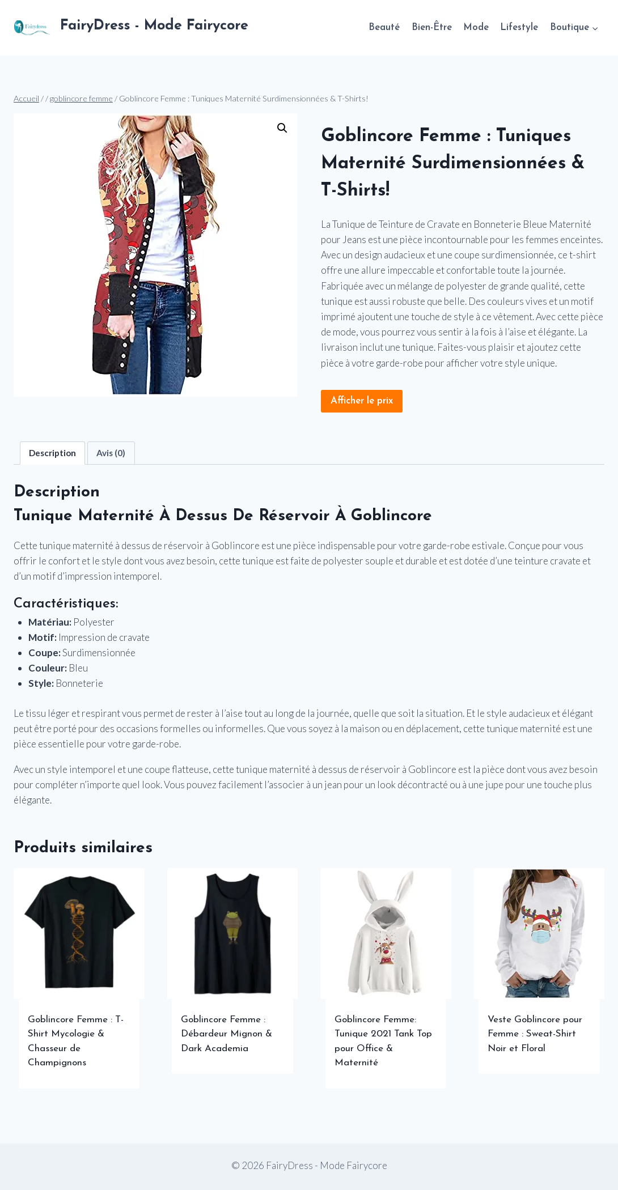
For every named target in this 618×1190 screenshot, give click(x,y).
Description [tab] (52, 453)
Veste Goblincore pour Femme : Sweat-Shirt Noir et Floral (535, 1034)
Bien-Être (432, 27)
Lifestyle (519, 27)
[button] (282, 128)
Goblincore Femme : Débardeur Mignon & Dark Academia (226, 1034)
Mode (476, 27)
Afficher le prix (362, 401)
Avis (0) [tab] (110, 453)
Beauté (384, 27)
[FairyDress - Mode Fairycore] (131, 28)
